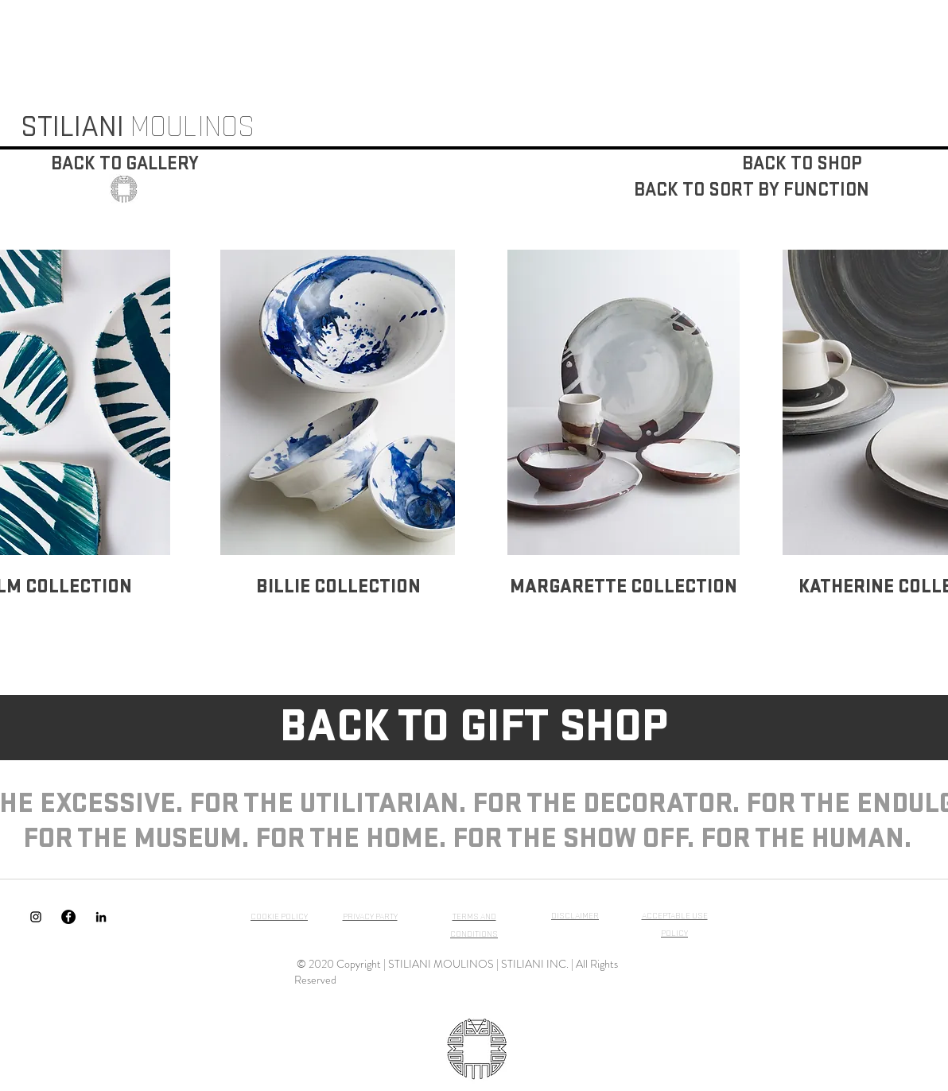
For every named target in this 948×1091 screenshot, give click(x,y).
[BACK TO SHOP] (801, 164)
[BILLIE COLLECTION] (338, 587)
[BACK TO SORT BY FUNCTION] (751, 190)
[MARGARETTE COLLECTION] (623, 587)
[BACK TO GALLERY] (125, 164)
